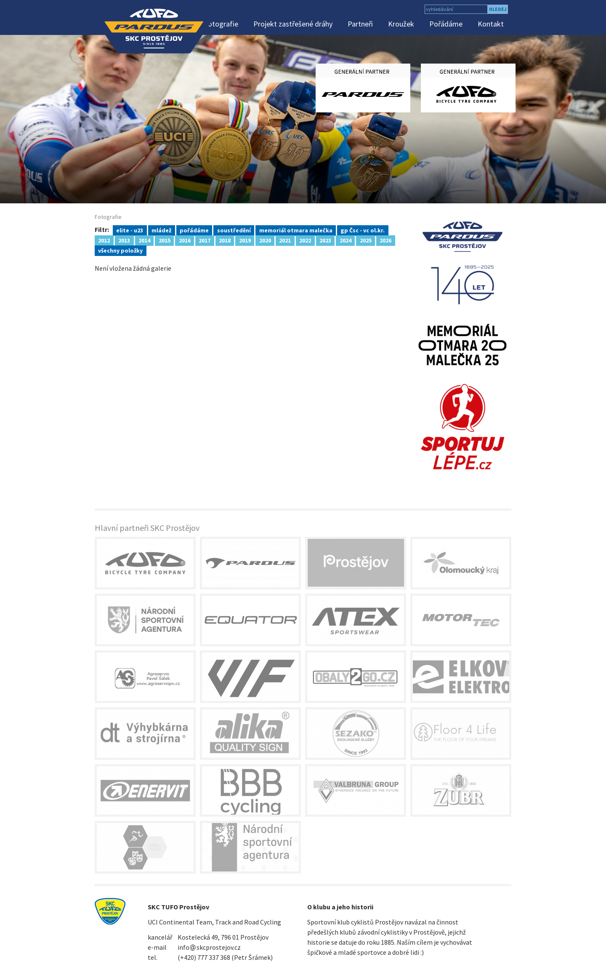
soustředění (234, 230)
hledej (498, 9)
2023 (325, 240)
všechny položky (120, 250)
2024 (345, 240)
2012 (104, 240)
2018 (225, 240)
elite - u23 (129, 230)
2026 (385, 240)
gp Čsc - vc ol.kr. (362, 230)
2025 (366, 240)
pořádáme (194, 230)
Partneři (360, 24)
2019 (245, 240)
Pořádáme (445, 24)
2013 (124, 240)
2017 (204, 240)
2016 (185, 240)
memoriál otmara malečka (295, 230)
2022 (305, 240)
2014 (144, 240)
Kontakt (491, 24)
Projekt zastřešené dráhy (292, 24)
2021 (285, 240)
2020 (265, 240)
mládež (161, 230)
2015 (164, 240)
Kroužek (401, 24)
